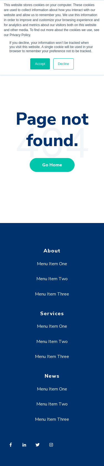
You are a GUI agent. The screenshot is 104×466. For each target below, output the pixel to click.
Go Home (52, 165)
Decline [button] (63, 64)
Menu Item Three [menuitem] (52, 294)
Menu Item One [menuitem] (52, 264)
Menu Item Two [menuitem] (52, 279)
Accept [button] (40, 64)
